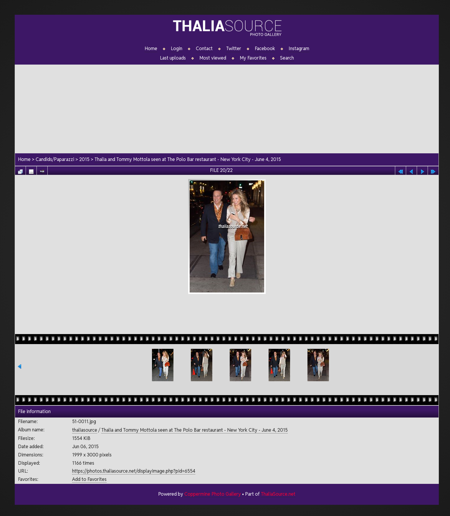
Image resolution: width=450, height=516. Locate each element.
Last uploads (173, 58)
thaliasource (84, 430)
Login (176, 49)
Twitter (233, 49)
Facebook (265, 49)
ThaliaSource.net (278, 494)
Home (151, 49)
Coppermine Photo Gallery (212, 494)
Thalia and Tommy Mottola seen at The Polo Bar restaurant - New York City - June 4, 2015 (188, 159)
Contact (204, 49)
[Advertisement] (226, 106)
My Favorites (253, 58)
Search (287, 58)
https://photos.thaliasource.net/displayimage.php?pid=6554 (133, 471)
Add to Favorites (89, 479)
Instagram (299, 49)
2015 (84, 159)
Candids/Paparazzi (55, 159)
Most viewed (212, 58)
